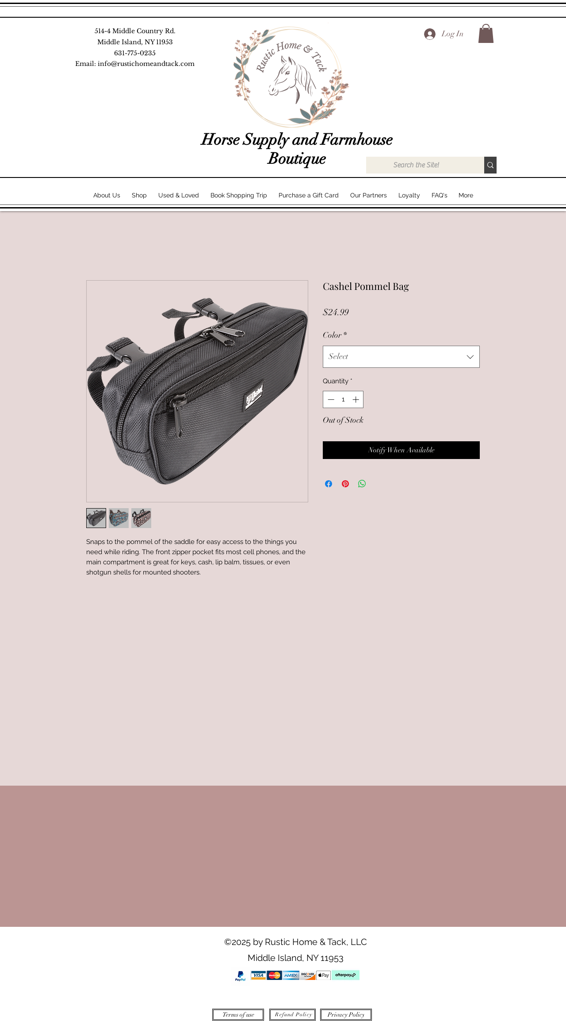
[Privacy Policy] (346, 1015)
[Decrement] (330, 399)
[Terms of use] (238, 1015)
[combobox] (401, 357)
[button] (486, 33)
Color (335, 335)
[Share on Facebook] (328, 483)
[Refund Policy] (292, 1015)
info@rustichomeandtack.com (146, 64)
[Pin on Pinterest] (345, 483)
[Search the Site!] (416, 165)
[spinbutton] (343, 399)
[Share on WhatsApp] (362, 483)
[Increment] (357, 399)
